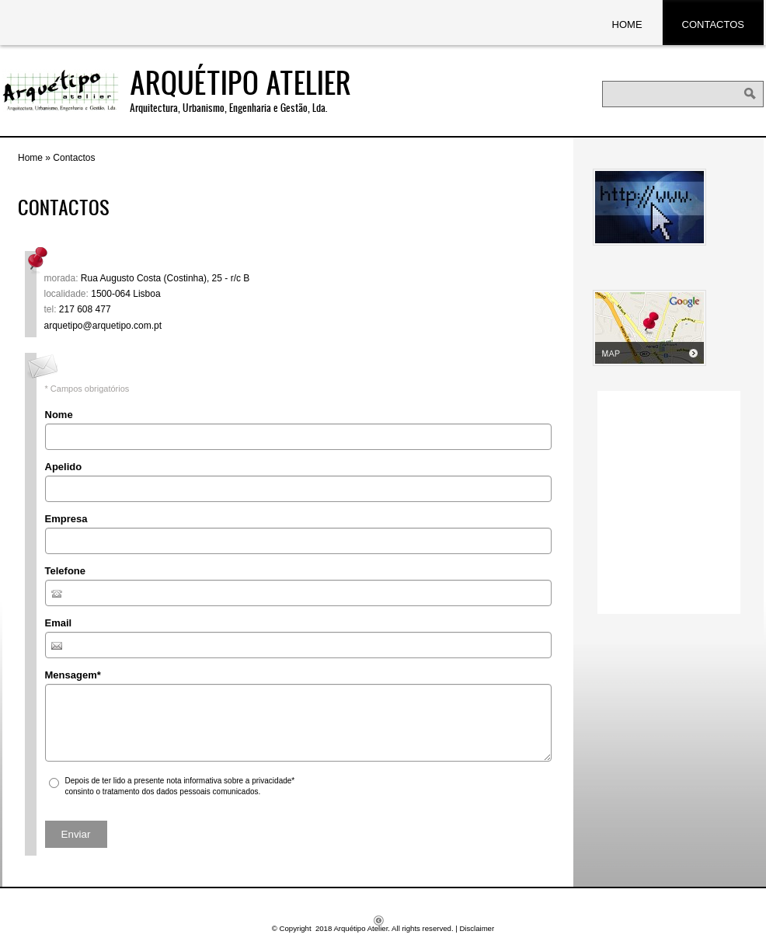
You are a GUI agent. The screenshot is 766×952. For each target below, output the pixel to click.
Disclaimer (476, 928)
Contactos (713, 24)
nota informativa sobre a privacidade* (230, 780)
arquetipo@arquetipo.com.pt (103, 325)
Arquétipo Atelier (240, 82)
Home (627, 24)
